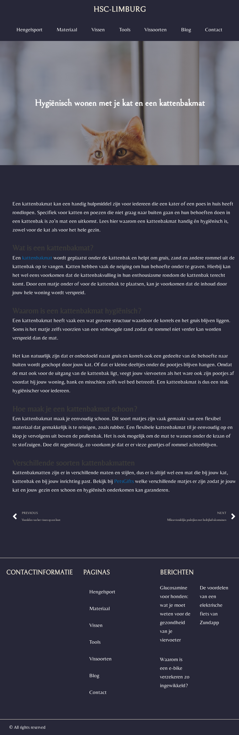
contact (214, 29)
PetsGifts (124, 481)
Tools (124, 29)
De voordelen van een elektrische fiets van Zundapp (214, 604)
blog (186, 29)
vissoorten (155, 29)
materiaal (67, 29)
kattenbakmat (37, 258)
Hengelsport (29, 29)
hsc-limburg (119, 9)
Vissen (98, 29)
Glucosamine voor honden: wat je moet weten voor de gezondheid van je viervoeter (175, 613)
